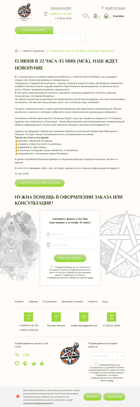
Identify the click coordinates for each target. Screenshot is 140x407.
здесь (90, 270)
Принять (92, 396)
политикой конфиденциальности (38, 403)
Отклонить (114, 396)
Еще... (105, 294)
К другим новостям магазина (40, 175)
